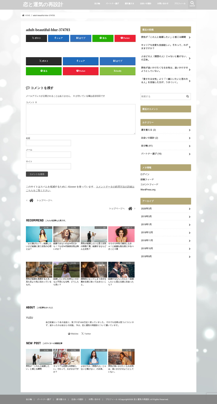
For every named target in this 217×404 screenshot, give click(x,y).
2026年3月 (146, 208)
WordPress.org (147, 189)
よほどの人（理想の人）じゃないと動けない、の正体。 (164, 58)
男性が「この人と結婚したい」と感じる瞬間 (163, 36)
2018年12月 (147, 232)
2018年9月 (146, 256)
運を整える (129, 3)
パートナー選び (112, 3)
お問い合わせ (162, 3)
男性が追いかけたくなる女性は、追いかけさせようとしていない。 (164, 69)
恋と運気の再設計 (43, 4)
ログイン (144, 174)
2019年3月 (146, 216)
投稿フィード (147, 179)
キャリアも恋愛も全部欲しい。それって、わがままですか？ (164, 46)
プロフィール (180, 3)
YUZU (29, 317)
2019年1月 (146, 224)
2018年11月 (147, 240)
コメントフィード (149, 184)
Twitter (87, 333)
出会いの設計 (145, 3)
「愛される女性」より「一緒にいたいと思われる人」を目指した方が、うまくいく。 (164, 80)
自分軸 (97, 3)
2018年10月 (147, 248)
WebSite (74, 333)
